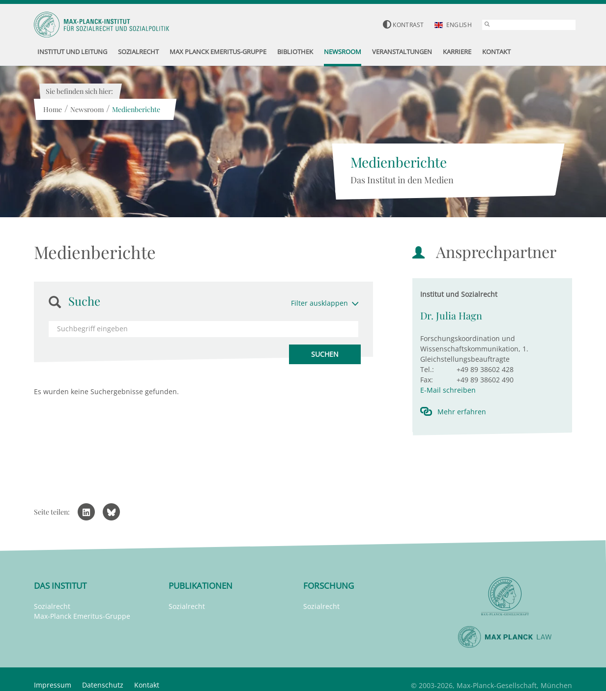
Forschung (328, 585)
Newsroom (86, 109)
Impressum (52, 685)
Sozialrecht (52, 606)
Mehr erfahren (461, 411)
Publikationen (200, 585)
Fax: (426, 379)
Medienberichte (136, 109)
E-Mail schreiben (448, 390)
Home (52, 109)
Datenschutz (102, 685)
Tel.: (427, 369)
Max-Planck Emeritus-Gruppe (82, 616)
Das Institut (60, 585)
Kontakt (146, 685)
